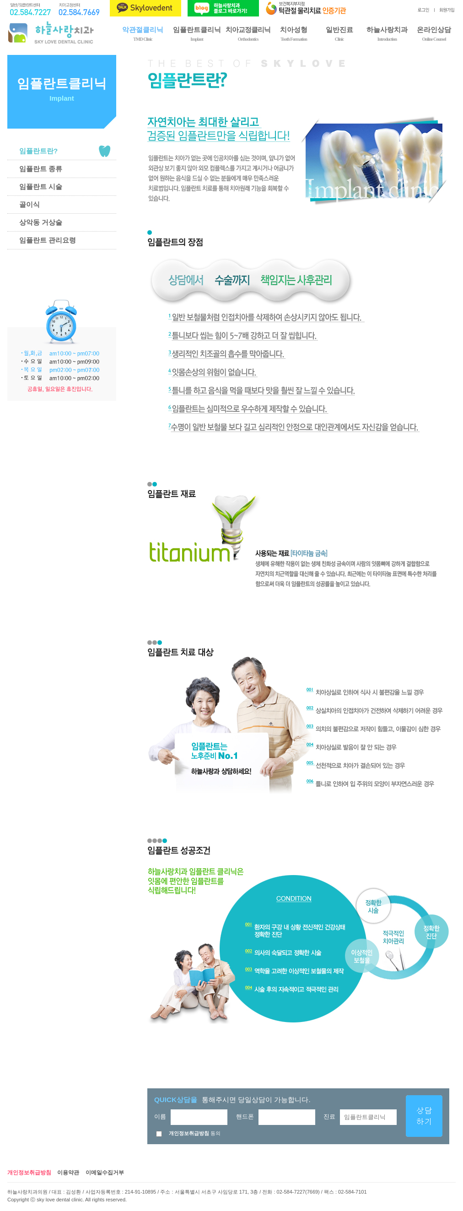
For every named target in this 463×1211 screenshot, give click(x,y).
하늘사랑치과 (387, 33)
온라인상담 (434, 33)
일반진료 (339, 33)
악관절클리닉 (142, 33)
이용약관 (68, 1172)
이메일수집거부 (105, 1172)
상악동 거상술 (40, 222)
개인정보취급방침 (29, 1172)
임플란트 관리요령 (47, 240)
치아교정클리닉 (248, 33)
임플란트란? (38, 151)
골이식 (29, 204)
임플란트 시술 (40, 186)
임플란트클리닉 (196, 33)
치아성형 (294, 33)
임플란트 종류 (40, 169)
